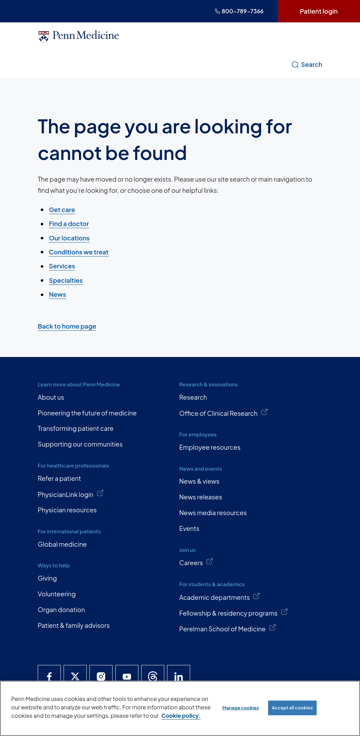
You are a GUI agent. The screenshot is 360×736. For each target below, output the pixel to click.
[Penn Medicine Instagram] (101, 676)
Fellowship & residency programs (233, 612)
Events (189, 528)
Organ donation (61, 609)
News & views (199, 481)
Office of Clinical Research (223, 412)
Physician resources (67, 510)
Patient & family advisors (74, 625)
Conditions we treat (79, 252)
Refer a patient (59, 478)
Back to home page (67, 326)
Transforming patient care (76, 428)
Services (62, 266)
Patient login (319, 11)
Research (193, 397)
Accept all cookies (292, 707)
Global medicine (62, 544)
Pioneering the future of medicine (87, 413)
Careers (196, 562)
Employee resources (209, 447)
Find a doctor (69, 223)
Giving (47, 578)
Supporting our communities (80, 444)
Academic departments (219, 596)
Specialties (66, 280)
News (57, 294)
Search (306, 64)
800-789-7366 (239, 11)
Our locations (69, 237)
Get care (62, 209)
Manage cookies (240, 707)
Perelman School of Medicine (227, 628)
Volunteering (57, 594)
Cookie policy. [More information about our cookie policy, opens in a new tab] (181, 715)
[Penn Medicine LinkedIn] (178, 676)
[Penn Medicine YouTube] (127, 676)
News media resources (213, 513)
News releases (200, 497)
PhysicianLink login (71, 493)
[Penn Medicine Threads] (153, 676)
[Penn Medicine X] (75, 676)
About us (51, 397)
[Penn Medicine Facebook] (49, 676)
